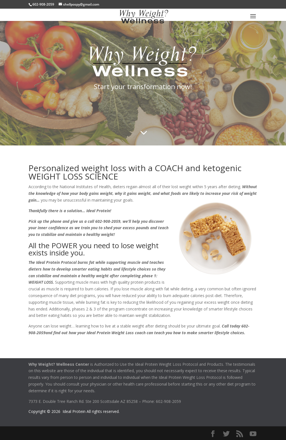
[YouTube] (253, 434)
